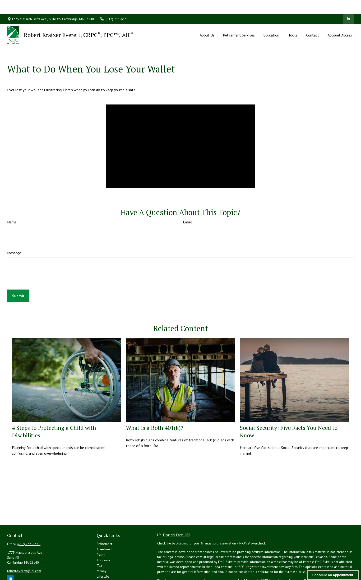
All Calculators (107, 571)
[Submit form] (18, 274)
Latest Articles (107, 560)
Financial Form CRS (176, 513)
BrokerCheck (257, 522)
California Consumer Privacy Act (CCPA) (301, 559)
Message (14, 231)
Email (187, 200)
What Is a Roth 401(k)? (154, 406)
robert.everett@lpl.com (24, 549)
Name (12, 200)
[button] (207, 20)
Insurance (103, 539)
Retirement (104, 522)
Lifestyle (103, 555)
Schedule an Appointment (332, 575)
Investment (104, 528)
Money (101, 550)
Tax (99, 544)
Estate (101, 533)
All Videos (104, 566)
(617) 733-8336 (114, 5)
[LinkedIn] (348, 4)
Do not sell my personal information (267, 564)
